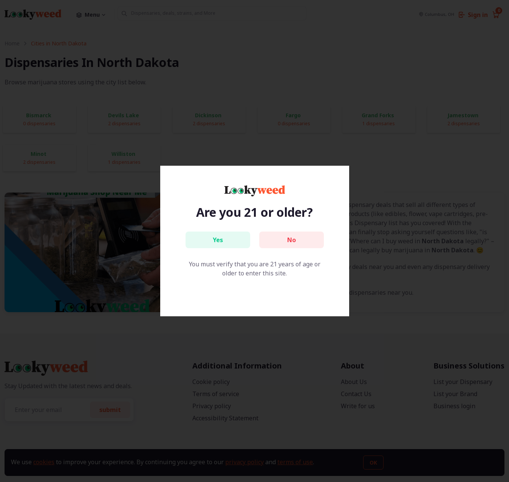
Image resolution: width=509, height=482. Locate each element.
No (291, 240)
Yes (218, 240)
